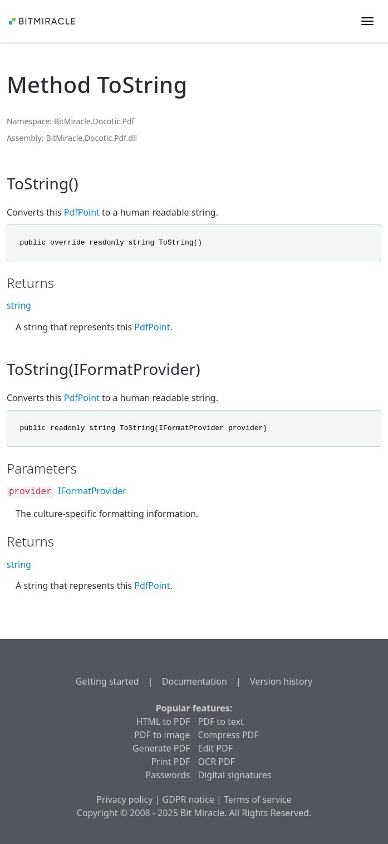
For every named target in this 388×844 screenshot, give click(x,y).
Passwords (167, 775)
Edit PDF (215, 748)
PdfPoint (82, 212)
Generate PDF (161, 748)
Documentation (194, 681)
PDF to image (162, 735)
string (19, 305)
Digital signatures (235, 775)
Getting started (107, 681)
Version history (281, 681)
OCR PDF (216, 761)
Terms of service (258, 799)
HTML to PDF (163, 721)
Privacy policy (124, 799)
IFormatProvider (92, 491)
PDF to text (221, 721)
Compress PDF (228, 735)
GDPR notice (188, 799)
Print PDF (170, 761)
